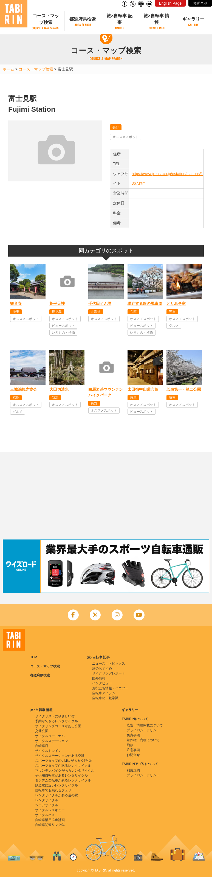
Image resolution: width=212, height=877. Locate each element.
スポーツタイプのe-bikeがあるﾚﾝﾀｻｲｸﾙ (63, 761)
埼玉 (16, 312)
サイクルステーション (51, 741)
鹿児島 (57, 312)
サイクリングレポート (108, 673)
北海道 (96, 312)
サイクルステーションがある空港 (59, 756)
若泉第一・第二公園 (183, 389)
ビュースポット (63, 326)
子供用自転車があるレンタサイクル (61, 775)
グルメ (174, 326)
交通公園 (41, 731)
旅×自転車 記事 (119, 19)
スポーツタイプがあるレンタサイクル (63, 766)
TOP (33, 657)
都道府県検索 (82, 19)
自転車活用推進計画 (50, 820)
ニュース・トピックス (108, 663)
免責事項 (133, 735)
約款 (130, 745)
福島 (16, 398)
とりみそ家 (176, 303)
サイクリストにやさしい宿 (55, 716)
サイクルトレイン (48, 751)
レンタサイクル (46, 800)
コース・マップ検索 (46, 19)
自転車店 (41, 746)
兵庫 (133, 312)
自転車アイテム (103, 693)
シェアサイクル (46, 805)
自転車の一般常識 (105, 698)
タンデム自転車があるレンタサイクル (63, 780)
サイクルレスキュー (50, 810)
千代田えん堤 (99, 303)
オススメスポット (125, 137)
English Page (170, 3)
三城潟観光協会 (23, 389)
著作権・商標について (143, 740)
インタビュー (102, 683)
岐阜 (133, 398)
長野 (115, 127)
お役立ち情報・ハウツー (110, 688)
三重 (172, 312)
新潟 (55, 398)
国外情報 (98, 678)
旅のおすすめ (102, 668)
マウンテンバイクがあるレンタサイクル (64, 770)
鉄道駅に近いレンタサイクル (56, 785)
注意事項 (133, 750)
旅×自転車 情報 (156, 19)
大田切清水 (59, 389)
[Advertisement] (106, 495)
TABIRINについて (135, 719)
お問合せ (200, 3)
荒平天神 (57, 303)
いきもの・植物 (63, 333)
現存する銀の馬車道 (145, 303)
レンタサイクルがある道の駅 (56, 795)
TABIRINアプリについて (140, 764)
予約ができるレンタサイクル (56, 721)
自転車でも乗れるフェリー (55, 790)
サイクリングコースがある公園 (58, 726)
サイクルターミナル (50, 736)
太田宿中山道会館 (143, 389)
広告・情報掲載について (145, 725)
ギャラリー (193, 19)
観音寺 (16, 303)
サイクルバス (45, 815)
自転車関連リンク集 (50, 825)
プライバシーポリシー (143, 730)
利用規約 (133, 770)
